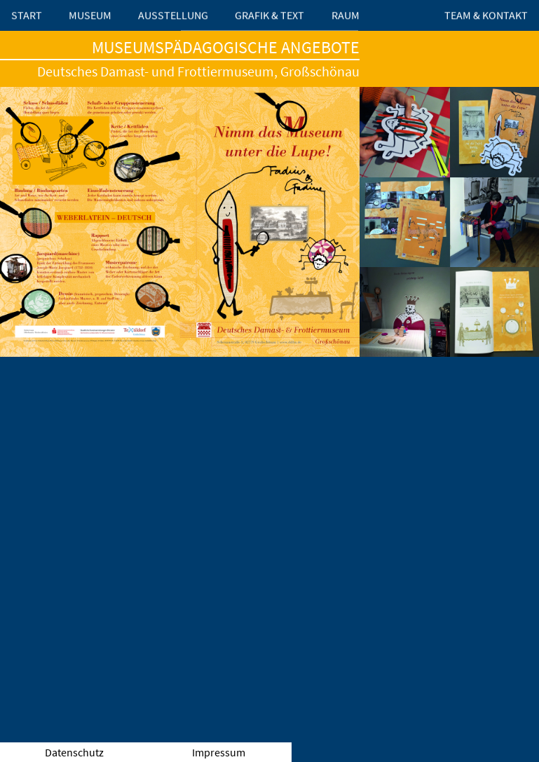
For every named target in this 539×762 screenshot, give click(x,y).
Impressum (218, 752)
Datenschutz (74, 752)
